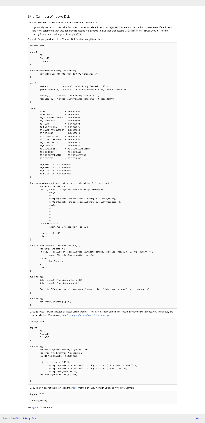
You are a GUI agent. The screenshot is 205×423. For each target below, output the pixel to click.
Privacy (26, 418)
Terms (35, 418)
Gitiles (18, 418)
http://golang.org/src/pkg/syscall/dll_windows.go (86, 315)
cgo (75, 387)
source (198, 418)
